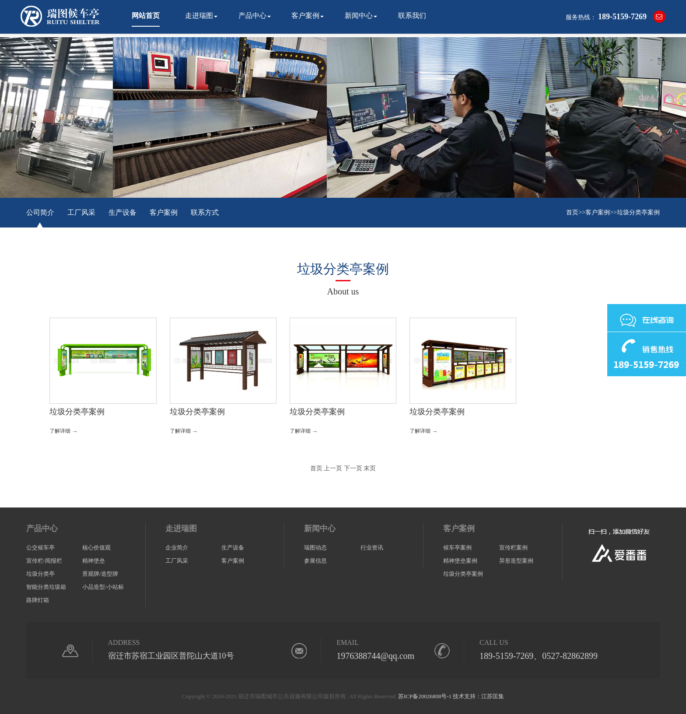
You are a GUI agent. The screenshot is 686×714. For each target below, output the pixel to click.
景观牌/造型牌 (100, 573)
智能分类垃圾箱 (46, 587)
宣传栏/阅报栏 (44, 560)
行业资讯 (371, 547)
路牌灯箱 (37, 600)
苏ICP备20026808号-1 (425, 696)
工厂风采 (81, 212)
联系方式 (205, 212)
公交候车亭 (40, 547)
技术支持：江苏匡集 (478, 696)
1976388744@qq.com (375, 656)
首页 (572, 212)
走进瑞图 (199, 15)
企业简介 (176, 547)
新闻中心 (359, 15)
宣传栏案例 (513, 547)
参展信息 (315, 560)
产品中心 (252, 15)
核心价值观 (96, 547)
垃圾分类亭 (40, 573)
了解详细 (63, 431)
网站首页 (146, 15)
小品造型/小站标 (103, 587)
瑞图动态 (315, 547)
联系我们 (412, 15)
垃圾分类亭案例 (638, 212)
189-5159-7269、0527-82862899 (539, 656)
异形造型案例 (516, 560)
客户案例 (305, 15)
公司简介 (40, 212)
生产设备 (122, 212)
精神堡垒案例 (460, 560)
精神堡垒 (93, 560)
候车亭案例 (457, 547)
